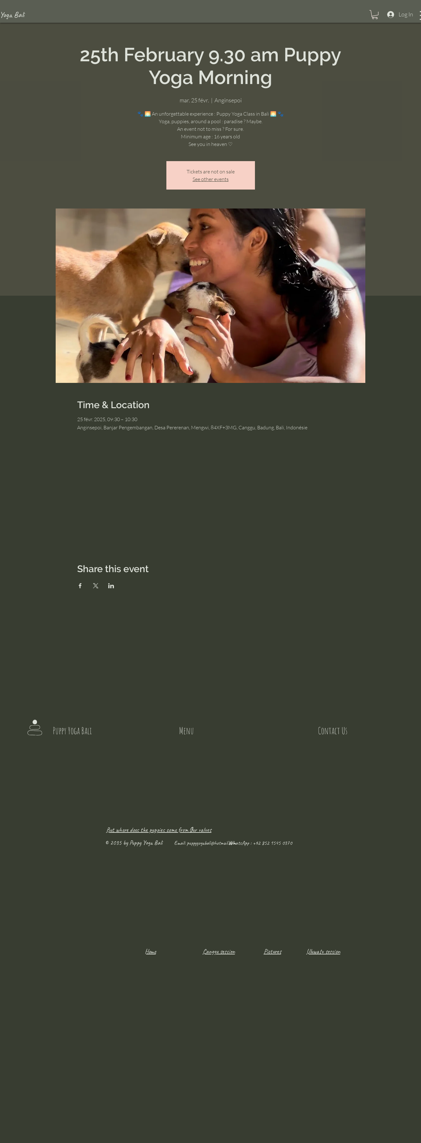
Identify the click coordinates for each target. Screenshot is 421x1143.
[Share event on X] (96, 585)
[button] (374, 14)
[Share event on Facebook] (80, 585)
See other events (211, 179)
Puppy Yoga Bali (72, 730)
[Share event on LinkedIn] (111, 585)
